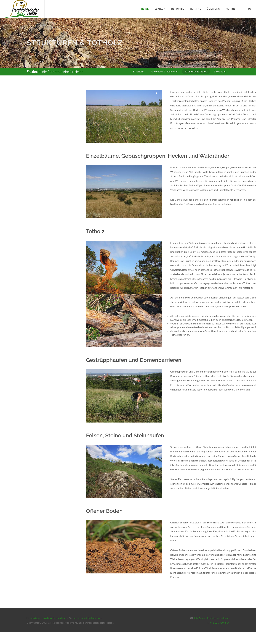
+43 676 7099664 (219, 622)
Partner (231, 8)
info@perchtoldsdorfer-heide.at (48, 618)
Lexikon (160, 8)
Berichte (177, 8)
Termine (195, 8)
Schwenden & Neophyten (164, 71)
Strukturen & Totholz (196, 71)
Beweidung (220, 71)
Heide (145, 8)
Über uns (213, 8)
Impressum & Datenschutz (87, 618)
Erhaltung (138, 71)
